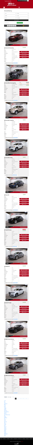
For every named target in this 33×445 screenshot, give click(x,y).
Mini (4, 415)
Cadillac (5, 408)
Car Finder (8, 438)
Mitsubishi (5, 417)
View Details (24, 57)
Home (1, 438)
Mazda (5, 409)
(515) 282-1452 (15, 246)
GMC (4, 422)
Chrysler (5, 412)
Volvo (5, 435)
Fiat (4, 418)
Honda (5, 424)
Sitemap (22, 441)
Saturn (5, 427)
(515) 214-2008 (15, 282)
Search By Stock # (19, 22)
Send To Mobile (24, 55)
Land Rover (5, 403)
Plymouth (5, 421)
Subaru (5, 429)
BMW (5, 404)
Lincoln (5, 407)
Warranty (24, 438)
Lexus (5, 405)
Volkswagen (6, 433)
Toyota (5, 431)
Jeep (5, 434)
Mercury (5, 413)
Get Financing (24, 53)
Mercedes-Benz (6, 411)
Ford (4, 420)
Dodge (5, 416)
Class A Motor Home (7, 414)
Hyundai (5, 428)
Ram (4, 425)
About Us (27, 438)
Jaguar (5, 432)
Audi (4, 402)
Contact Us (31, 438)
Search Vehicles (16, 20)
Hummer (5, 426)
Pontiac (5, 423)
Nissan (5, 419)
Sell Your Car (20, 438)
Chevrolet (5, 410)
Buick (5, 406)
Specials (11, 438)
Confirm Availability (24, 51)
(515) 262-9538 (15, 100)
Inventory (4, 438)
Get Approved (15, 438)
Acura (5, 400)
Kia (4, 401)
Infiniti (5, 430)
